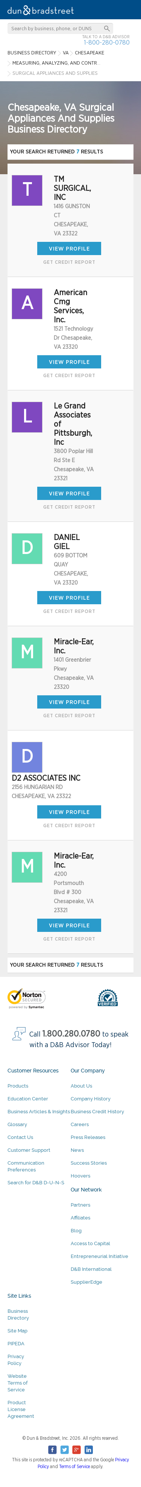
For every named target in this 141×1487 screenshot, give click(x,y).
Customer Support (29, 1150)
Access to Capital (90, 1243)
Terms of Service (74, 1466)
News (77, 1150)
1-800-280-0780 (107, 42)
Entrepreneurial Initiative (99, 1256)
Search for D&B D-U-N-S (36, 1182)
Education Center (28, 1099)
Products (18, 1086)
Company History (91, 1099)
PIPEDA (16, 1343)
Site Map (17, 1331)
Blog (76, 1230)
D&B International (91, 1269)
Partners (80, 1205)
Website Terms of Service (17, 1383)
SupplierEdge (86, 1282)
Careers (80, 1124)
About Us (81, 1086)
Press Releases (88, 1137)
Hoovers (80, 1176)
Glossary (17, 1124)
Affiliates (80, 1218)
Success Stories (89, 1163)
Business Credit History (97, 1111)
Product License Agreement (21, 1409)
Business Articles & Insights (39, 1111)
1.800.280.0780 (71, 1034)
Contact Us (20, 1137)
